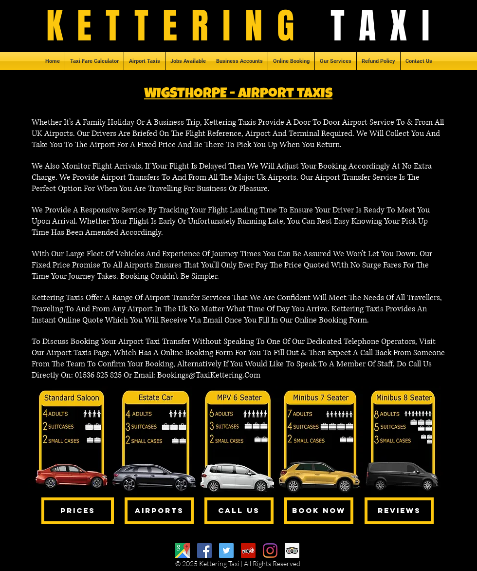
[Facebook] (204, 550)
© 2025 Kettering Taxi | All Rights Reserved (237, 563)
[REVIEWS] (399, 510)
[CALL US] (239, 510)
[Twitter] (226, 550)
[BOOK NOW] (318, 510)
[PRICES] (77, 510)
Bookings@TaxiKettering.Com (208, 375)
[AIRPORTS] (159, 510)
